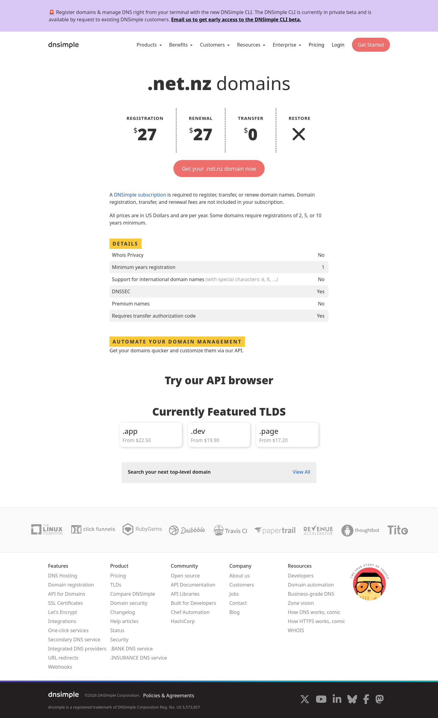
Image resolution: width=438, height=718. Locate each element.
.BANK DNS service (131, 648)
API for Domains (66, 594)
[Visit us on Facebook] (366, 700)
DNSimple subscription (140, 194)
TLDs (115, 584)
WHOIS (296, 630)
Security (119, 639)
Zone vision (301, 603)
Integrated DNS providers (77, 648)
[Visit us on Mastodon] (379, 700)
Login (338, 44)
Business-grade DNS (311, 594)
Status (117, 630)
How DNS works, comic (314, 612)
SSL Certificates (65, 603)
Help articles (124, 621)
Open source (185, 575)
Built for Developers (193, 603)
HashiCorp (183, 621)
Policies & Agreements (168, 695)
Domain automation (311, 584)
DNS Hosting (62, 575)
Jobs (234, 594)
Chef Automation (190, 612)
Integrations (62, 621)
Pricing (316, 44)
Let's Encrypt (62, 612)
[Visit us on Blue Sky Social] (352, 700)
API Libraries (185, 594)
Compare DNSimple (132, 594)
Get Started (371, 44)
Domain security (128, 603)
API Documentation (193, 584)
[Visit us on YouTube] (321, 700)
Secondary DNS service (74, 639)
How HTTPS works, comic (316, 621)
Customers (241, 584)
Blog (234, 612)
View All (301, 472)
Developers (300, 575)
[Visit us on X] (305, 700)
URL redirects (63, 657)
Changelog (122, 612)
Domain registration (71, 584)
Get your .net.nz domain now (219, 168)
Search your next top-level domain (169, 472)
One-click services (68, 630)
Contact (238, 603)
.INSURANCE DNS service (138, 657)
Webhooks (60, 667)
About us (239, 575)
